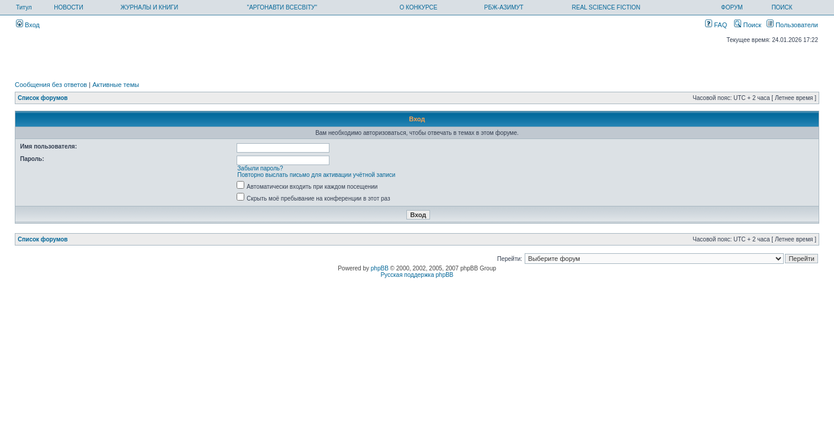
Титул (24, 7)
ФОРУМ (732, 7)
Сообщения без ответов (51, 84)
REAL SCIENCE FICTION (606, 7)
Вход (28, 24)
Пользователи (792, 24)
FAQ (716, 24)
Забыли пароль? (260, 168)
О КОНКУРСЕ (418, 7)
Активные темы (115, 84)
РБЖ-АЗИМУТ (503, 7)
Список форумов (43, 98)
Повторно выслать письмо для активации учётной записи (316, 175)
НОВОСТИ (68, 7)
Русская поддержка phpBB (416, 275)
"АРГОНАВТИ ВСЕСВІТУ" (282, 7)
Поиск (747, 24)
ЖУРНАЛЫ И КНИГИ (150, 7)
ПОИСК (781, 7)
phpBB (380, 268)
